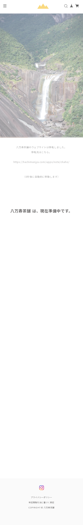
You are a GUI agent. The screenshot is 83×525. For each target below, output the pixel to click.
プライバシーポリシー (41, 497)
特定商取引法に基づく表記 (41, 502)
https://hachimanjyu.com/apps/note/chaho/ (41, 162)
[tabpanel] (41, 76)
